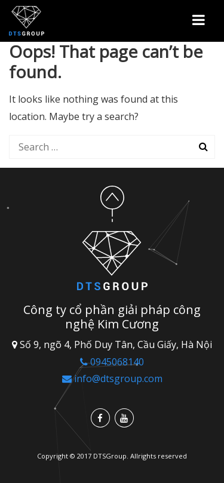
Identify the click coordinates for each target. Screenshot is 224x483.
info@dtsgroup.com (112, 378)
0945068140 (112, 361)
